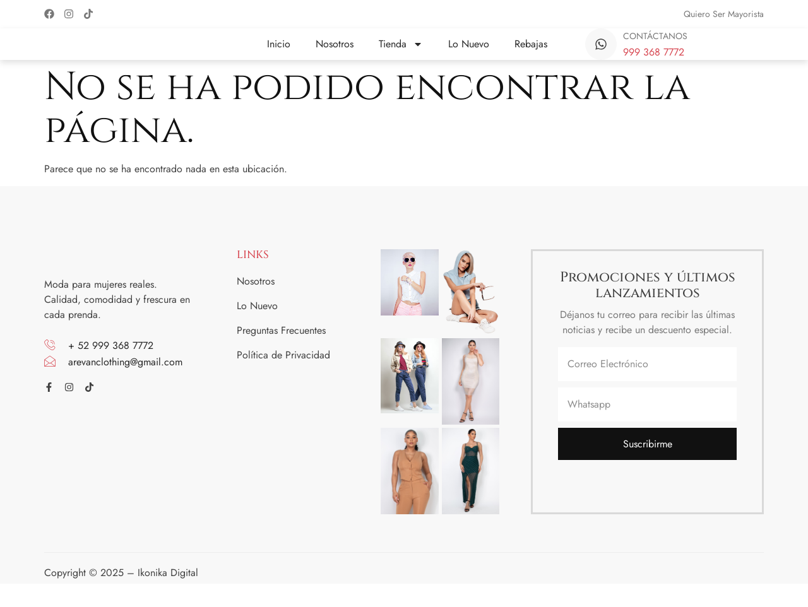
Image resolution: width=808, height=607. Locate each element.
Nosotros (335, 53)
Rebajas (530, 53)
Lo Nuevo (468, 53)
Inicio (278, 53)
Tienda (401, 53)
